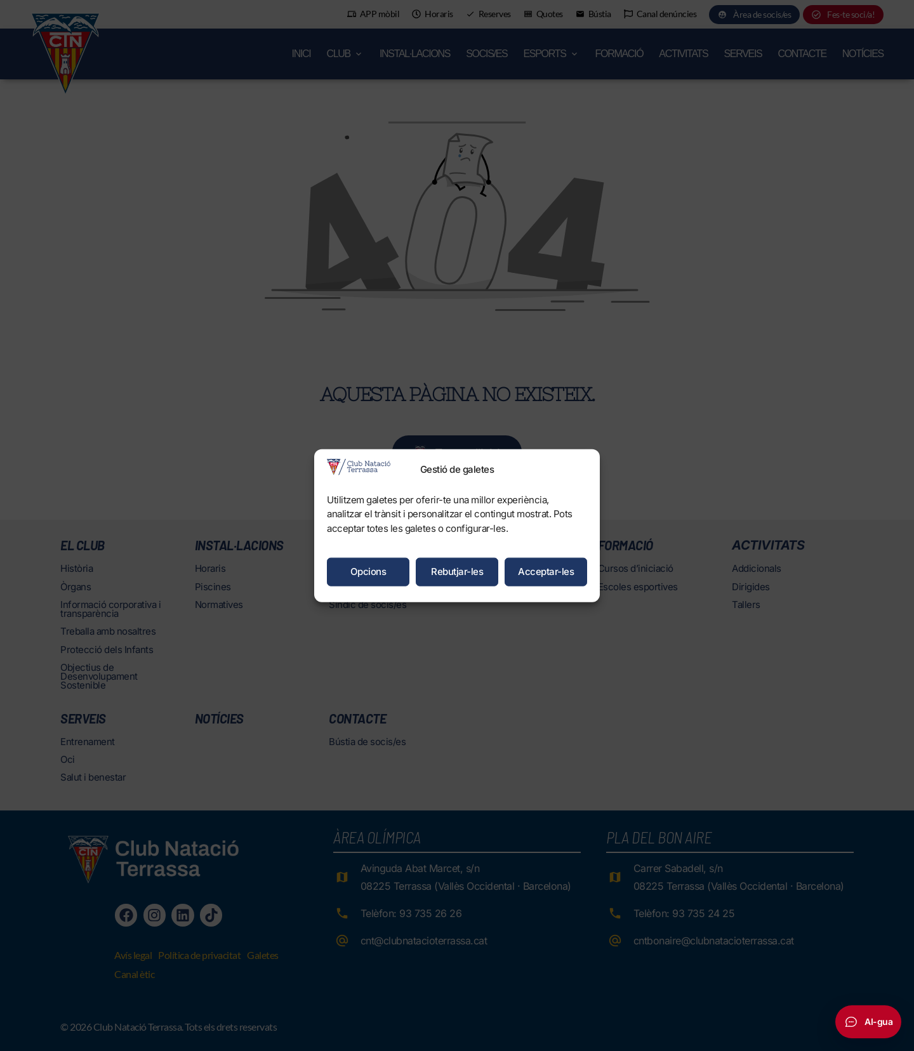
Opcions (368, 571)
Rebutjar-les (457, 571)
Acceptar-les (546, 571)
